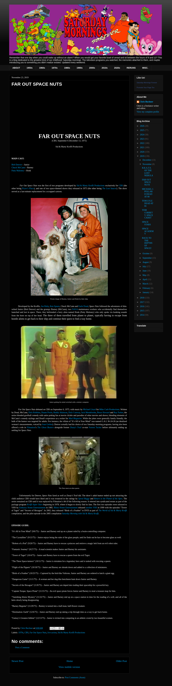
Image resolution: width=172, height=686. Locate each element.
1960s (42, 68)
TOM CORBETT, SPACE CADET (147, 214)
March (146, 284)
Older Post (121, 661)
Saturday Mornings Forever (147, 83)
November (147, 164)
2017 (142, 302)
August (146, 262)
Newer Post (18, 661)
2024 (142, 135)
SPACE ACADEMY (148, 231)
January (146, 292)
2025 (142, 130)
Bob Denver (17, 165)
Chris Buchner (146, 102)
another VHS (91, 507)
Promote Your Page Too (145, 87)
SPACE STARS (146, 223)
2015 (142, 311)
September (147, 258)
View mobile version (69, 667)
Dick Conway (74, 412)
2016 (142, 306)
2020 (142, 152)
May (145, 275)
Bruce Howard (103, 412)
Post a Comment (22, 647)
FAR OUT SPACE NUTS (146, 182)
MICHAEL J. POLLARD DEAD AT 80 (148, 193)
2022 (142, 143)
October (146, 253)
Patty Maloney (18, 170)
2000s (92, 68)
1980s (67, 68)
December (147, 160)
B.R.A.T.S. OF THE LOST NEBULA (147, 172)
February (147, 288)
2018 (142, 298)
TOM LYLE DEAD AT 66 (147, 203)
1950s (30, 68)
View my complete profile (148, 112)
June (145, 271)
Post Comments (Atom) (75, 677)
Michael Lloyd (89, 409)
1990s (80, 68)
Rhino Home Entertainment (66, 507)
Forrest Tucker (95, 427)
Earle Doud (83, 306)
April (145, 279)
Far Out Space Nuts (38, 632)
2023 (142, 139)
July (145, 266)
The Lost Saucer (109, 188)
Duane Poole (46, 412)
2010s (105, 68)
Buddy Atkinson (60, 412)
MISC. (145, 68)
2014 (142, 315)
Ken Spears (55, 306)
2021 (142, 147)
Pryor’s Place (28, 188)
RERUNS (131, 68)
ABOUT (16, 68)
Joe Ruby (45, 306)
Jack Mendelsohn (88, 412)
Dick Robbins (34, 412)
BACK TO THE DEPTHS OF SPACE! (147, 243)
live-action (52, 632)
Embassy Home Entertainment (32, 507)
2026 (142, 126)
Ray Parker (118, 412)
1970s (55, 68)
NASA (75, 309)
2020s (117, 68)
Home (70, 661)
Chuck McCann (18, 167)
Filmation (31, 427)
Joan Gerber (47, 424)
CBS (121, 185)
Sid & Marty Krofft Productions (91, 185)
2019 (142, 156)
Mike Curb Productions (109, 409)
